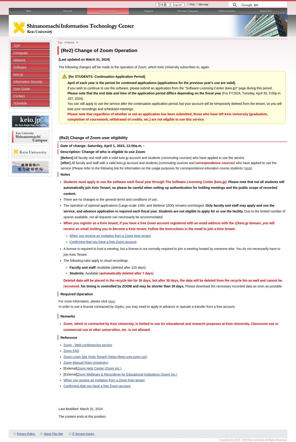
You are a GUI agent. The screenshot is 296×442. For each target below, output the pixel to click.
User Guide (21, 89)
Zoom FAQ (71, 351)
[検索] (263, 5)
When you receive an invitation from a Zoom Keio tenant (110, 236)
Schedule (20, 103)
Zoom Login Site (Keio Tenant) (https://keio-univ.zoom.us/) (105, 357)
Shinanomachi (108, 11)
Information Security (27, 82)
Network (19, 60)
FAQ (192, 4)
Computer (20, 53)
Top (59, 42)
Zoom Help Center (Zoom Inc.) (99, 368)
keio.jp (18, 74)
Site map (203, 4)
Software (19, 67)
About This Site (53, 434)
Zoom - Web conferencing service (88, 345)
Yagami (148, 11)
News (70, 42)
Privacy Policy (26, 434)
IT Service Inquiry (83, 434)
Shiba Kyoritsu (226, 11)
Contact (19, 96)
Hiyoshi (67, 11)
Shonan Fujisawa (187, 11)
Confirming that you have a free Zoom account (103, 242)
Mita (28, 11)
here (247, 168)
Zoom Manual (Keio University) (86, 362)
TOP (16, 46)
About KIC (266, 11)
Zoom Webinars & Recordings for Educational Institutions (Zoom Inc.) (127, 374)
